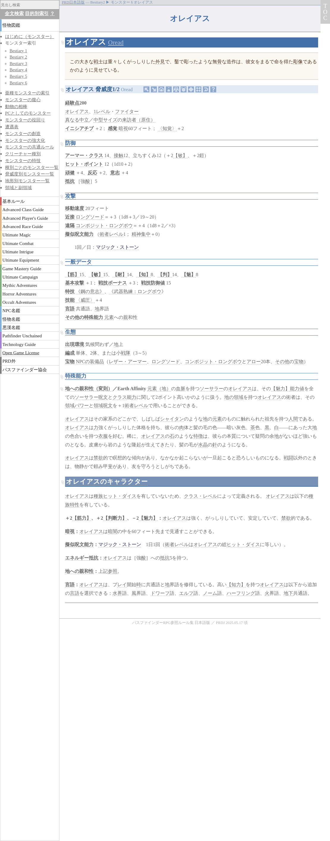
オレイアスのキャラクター (107, 481)
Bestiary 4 (18, 69)
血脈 (180, 388)
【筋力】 (81, 518)
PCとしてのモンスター (28, 113)
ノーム (210, 593)
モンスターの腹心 (23, 99)
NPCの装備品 (90, 361)
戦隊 (125, 352)
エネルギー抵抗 (81, 557)
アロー (254, 361)
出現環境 (74, 344)
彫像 (298, 61)
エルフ (186, 593)
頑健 (70, 172)
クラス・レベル (200, 496)
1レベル (102, 111)
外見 (160, 61)
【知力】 (236, 584)
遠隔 (70, 225)
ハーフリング (241, 593)
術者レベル (111, 234)
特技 (70, 291)
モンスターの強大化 (25, 140)
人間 (293, 418)
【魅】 (188, 274)
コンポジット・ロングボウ (104, 225)
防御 (70, 143)
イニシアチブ (79, 128)
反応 (92, 172)
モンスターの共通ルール (29, 146)
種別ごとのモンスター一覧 (32, 167)
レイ (122, 584)
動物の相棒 (16, 106)
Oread (116, 42)
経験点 (72, 102)
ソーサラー (211, 388)
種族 (98, 496)
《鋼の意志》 (90, 291)
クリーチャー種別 (23, 153)
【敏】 (180, 155)
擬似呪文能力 (79, 234)
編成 (70, 352)
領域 (70, 405)
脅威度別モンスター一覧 (29, 173)
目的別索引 (37, 13)
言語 (70, 308)
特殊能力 (75, 376)
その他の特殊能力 (84, 317)
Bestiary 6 (18, 82)
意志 (115, 172)
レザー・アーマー (128, 361)
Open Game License (20, 352)
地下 (288, 593)
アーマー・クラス (84, 155)
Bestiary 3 (18, 63)
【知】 (143, 274)
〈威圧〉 (85, 300)
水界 (117, 593)
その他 (282, 361)
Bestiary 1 (18, 50)
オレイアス (86, 42)
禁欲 (98, 457)
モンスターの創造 (23, 133)
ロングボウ (149, 291)
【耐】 (120, 274)
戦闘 (288, 457)
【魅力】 (280, 388)
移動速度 (74, 208)
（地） (164, 388)
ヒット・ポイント (84, 164)
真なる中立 (77, 119)
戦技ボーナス (112, 282)
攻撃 (70, 196)
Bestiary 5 (18, 76)
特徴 (198, 436)
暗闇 (112, 531)
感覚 (112, 128)
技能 (70, 300)
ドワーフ (160, 593)
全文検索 (14, 13)
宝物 (70, 361)
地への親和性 (79, 388)
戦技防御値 (153, 282)
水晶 (203, 444)
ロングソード (90, 216)
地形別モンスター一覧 (27, 180)
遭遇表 (11, 126)
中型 (98, 119)
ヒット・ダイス (119, 496)
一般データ (78, 262)
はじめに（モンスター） (29, 36)
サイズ (110, 119)
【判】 (165, 274)
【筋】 (72, 274)
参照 (112, 571)
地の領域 (233, 397)
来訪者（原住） (138, 119)
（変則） (103, 388)
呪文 (103, 397)
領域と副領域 (18, 187)
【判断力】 (115, 518)
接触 (118, 155)
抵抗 (70, 181)
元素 (109, 317)
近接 (70, 216)
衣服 (103, 436)
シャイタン (172, 418)
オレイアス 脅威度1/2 (92, 89)
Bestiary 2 (18, 57)
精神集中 (141, 234)
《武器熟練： (123, 291)
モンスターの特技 (23, 160)
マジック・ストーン (117, 247)
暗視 (123, 128)
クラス (120, 397)
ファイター (127, 111)
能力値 (297, 388)
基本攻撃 (74, 282)
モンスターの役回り (25, 119)
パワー (82, 405)
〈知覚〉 (167, 128)
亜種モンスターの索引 (27, 92)
